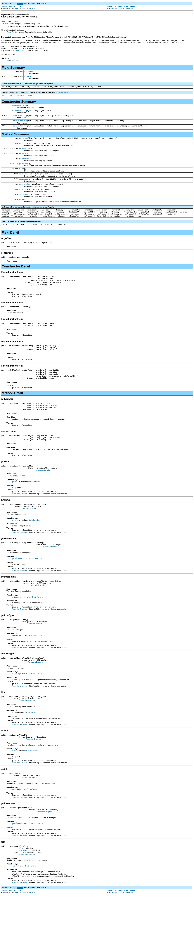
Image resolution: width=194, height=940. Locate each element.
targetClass (28, 78)
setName (22, 198)
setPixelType (23, 204)
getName (22, 159)
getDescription (24, 154)
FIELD (17, 9)
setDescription (24, 193)
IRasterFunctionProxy (19, 108)
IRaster (36, 182)
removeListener (24, 187)
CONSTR (24, 9)
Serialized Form (12, 62)
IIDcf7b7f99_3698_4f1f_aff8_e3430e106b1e (22, 98)
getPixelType (24, 165)
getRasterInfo (24, 170)
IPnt (25, 182)
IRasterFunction (12, 32)
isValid (21, 176)
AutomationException (43, 496)
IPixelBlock (54, 182)
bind (20, 148)
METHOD (32, 9)
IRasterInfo (14, 170)
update (21, 209)
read (20, 182)
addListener (23, 143)
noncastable (28, 73)
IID (3, 98)
